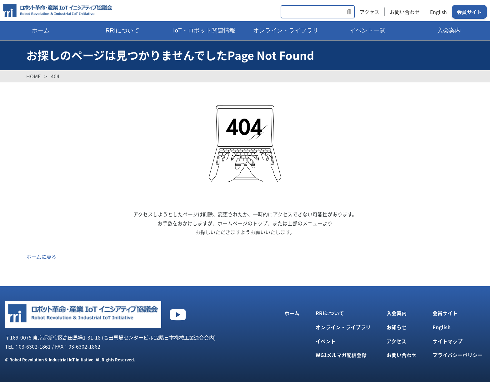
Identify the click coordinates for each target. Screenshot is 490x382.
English (438, 12)
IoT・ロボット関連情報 (204, 30)
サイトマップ (447, 341)
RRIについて (123, 30)
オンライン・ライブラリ (285, 30)
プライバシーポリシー (457, 355)
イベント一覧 (367, 30)
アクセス (369, 12)
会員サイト (469, 12)
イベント (326, 341)
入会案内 (449, 30)
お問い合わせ (405, 12)
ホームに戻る (41, 256)
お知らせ (397, 327)
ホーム (41, 30)
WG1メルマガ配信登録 (341, 355)
